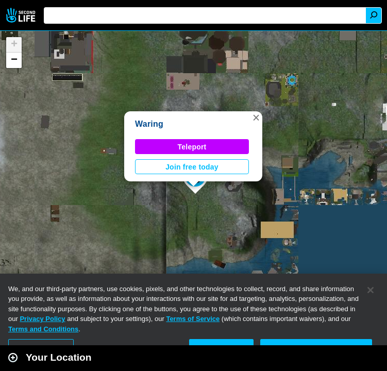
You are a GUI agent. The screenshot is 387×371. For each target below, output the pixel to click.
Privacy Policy (42, 319)
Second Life (22, 15)
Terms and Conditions (43, 329)
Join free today (191, 167)
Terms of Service (193, 319)
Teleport (192, 147)
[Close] (370, 290)
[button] (256, 117)
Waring (149, 124)
